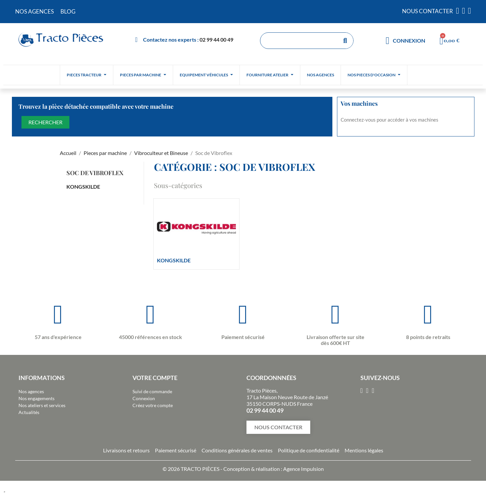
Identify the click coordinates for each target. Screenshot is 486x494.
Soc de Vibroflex (94, 173)
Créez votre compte (152, 405)
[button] (278, 427)
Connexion (143, 398)
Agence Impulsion (303, 469)
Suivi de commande (152, 391)
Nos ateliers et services (42, 405)
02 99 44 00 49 (216, 39)
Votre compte (154, 377)
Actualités (29, 412)
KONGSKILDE (83, 186)
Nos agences (31, 391)
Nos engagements (37, 398)
